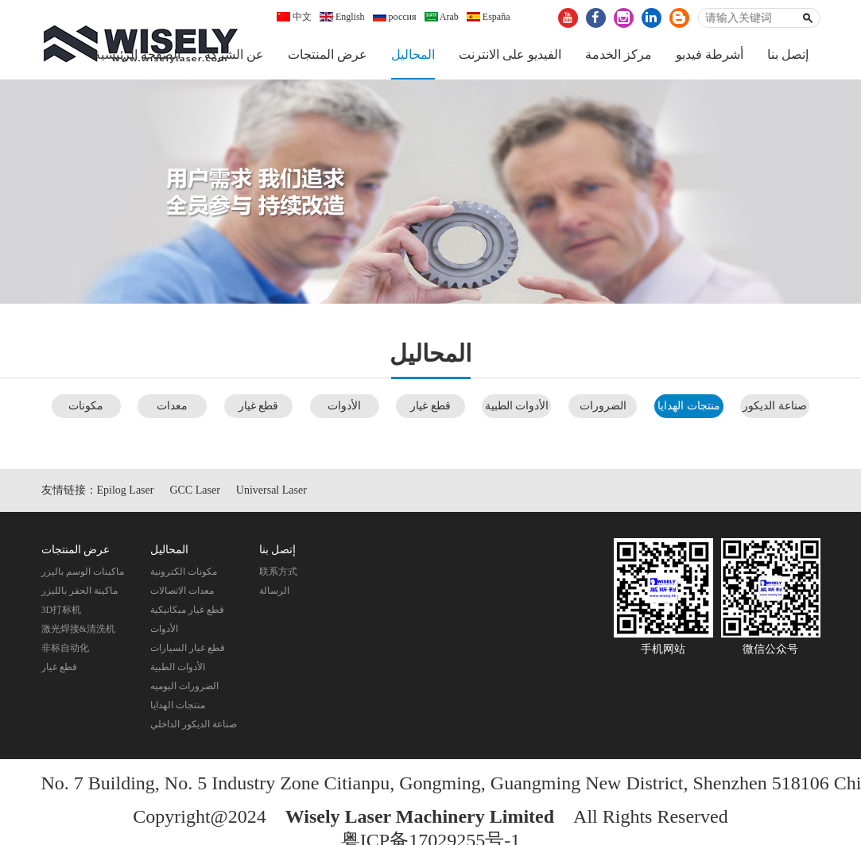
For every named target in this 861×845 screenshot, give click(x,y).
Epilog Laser (125, 490)
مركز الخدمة (618, 54)
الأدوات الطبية (517, 406)
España (488, 16)
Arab (442, 16)
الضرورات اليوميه (184, 686)
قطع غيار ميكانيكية (187, 609)
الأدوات (344, 406)
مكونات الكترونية (183, 571)
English (342, 16)
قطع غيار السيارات (187, 647)
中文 (294, 16)
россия (395, 16)
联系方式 (278, 571)
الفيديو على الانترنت (510, 54)
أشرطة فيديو (709, 54)
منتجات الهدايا (688, 406)
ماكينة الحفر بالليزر (79, 590)
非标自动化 (65, 647)
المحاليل (413, 54)
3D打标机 (61, 609)
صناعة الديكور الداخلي (193, 724)
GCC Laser (194, 490)
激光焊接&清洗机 (78, 628)
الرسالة (274, 590)
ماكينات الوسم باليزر (82, 571)
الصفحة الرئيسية (137, 54)
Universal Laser (271, 490)
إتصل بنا (788, 54)
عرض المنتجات (327, 54)
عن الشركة (234, 54)
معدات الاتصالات (182, 590)
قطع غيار (59, 667)
